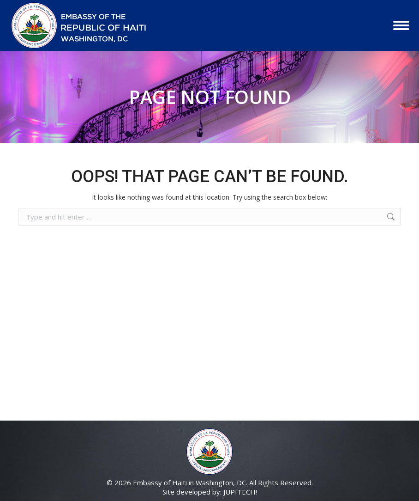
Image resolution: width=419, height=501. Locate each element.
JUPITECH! (240, 491)
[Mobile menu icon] (401, 25)
